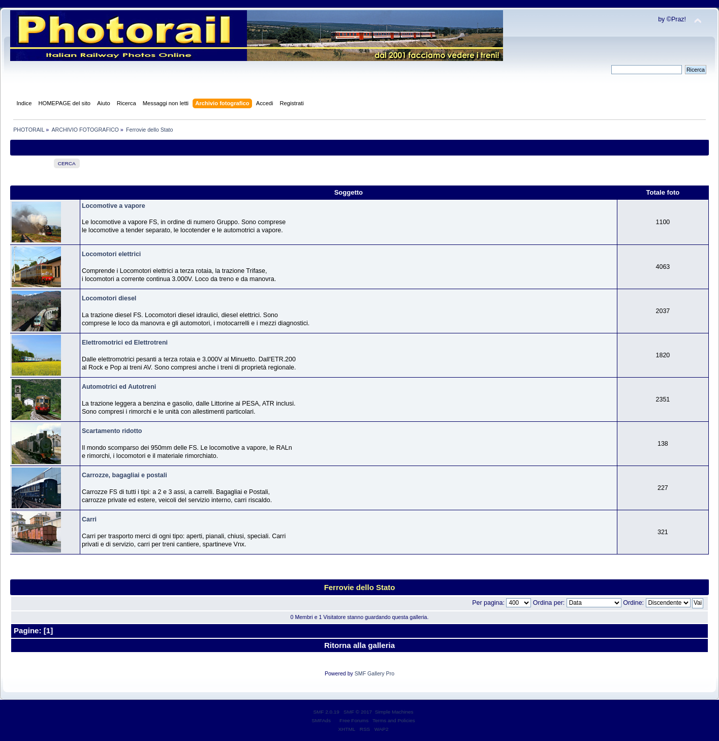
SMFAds (321, 720)
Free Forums (353, 720)
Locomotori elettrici (111, 254)
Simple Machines (394, 712)
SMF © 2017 (357, 712)
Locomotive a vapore (113, 205)
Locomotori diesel (109, 298)
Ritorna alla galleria (359, 645)
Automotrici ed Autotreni (119, 386)
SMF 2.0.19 (326, 712)
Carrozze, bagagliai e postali (124, 475)
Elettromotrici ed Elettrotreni (125, 342)
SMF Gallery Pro (374, 673)
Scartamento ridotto (112, 431)
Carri (89, 519)
